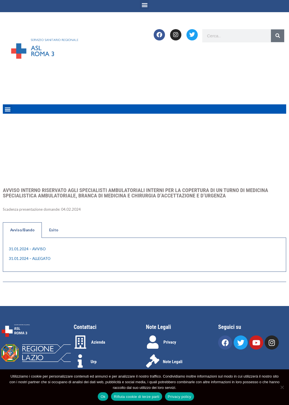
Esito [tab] (53, 230)
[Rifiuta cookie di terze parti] (282, 387)
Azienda (98, 342)
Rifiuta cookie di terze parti (136, 397)
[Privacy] (152, 342)
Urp (94, 361)
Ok (103, 397)
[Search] (277, 35)
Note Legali (172, 361)
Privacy (170, 342)
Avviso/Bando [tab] (22, 230)
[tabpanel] (144, 255)
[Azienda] (80, 342)
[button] (144, 4)
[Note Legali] (152, 361)
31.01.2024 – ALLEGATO (30, 258)
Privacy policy (179, 397)
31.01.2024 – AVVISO (27, 249)
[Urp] (80, 361)
